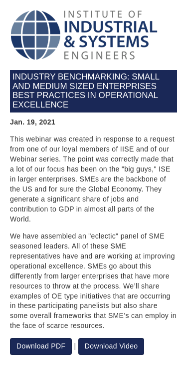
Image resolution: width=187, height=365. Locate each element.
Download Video (111, 346)
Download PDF (40, 346)
